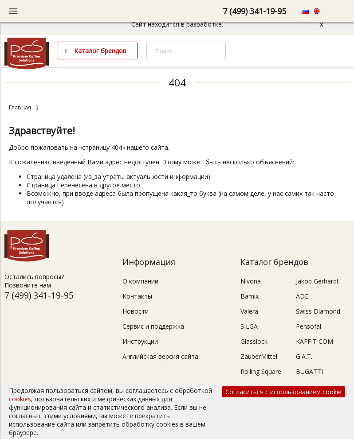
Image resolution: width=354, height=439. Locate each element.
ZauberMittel (258, 356)
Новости (135, 311)
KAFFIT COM (314, 341)
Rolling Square (260, 371)
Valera (249, 311)
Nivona (250, 281)
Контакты (137, 296)
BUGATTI (309, 371)
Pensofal (308, 326)
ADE (302, 296)
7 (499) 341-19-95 (254, 11)
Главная (20, 107)
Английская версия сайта (160, 356)
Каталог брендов (100, 51)
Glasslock (253, 341)
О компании (140, 281)
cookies (20, 399)
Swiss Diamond (318, 311)
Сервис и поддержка (153, 326)
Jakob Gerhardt (317, 281)
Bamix (249, 296)
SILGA (249, 326)
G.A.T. (304, 356)
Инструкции (140, 341)
